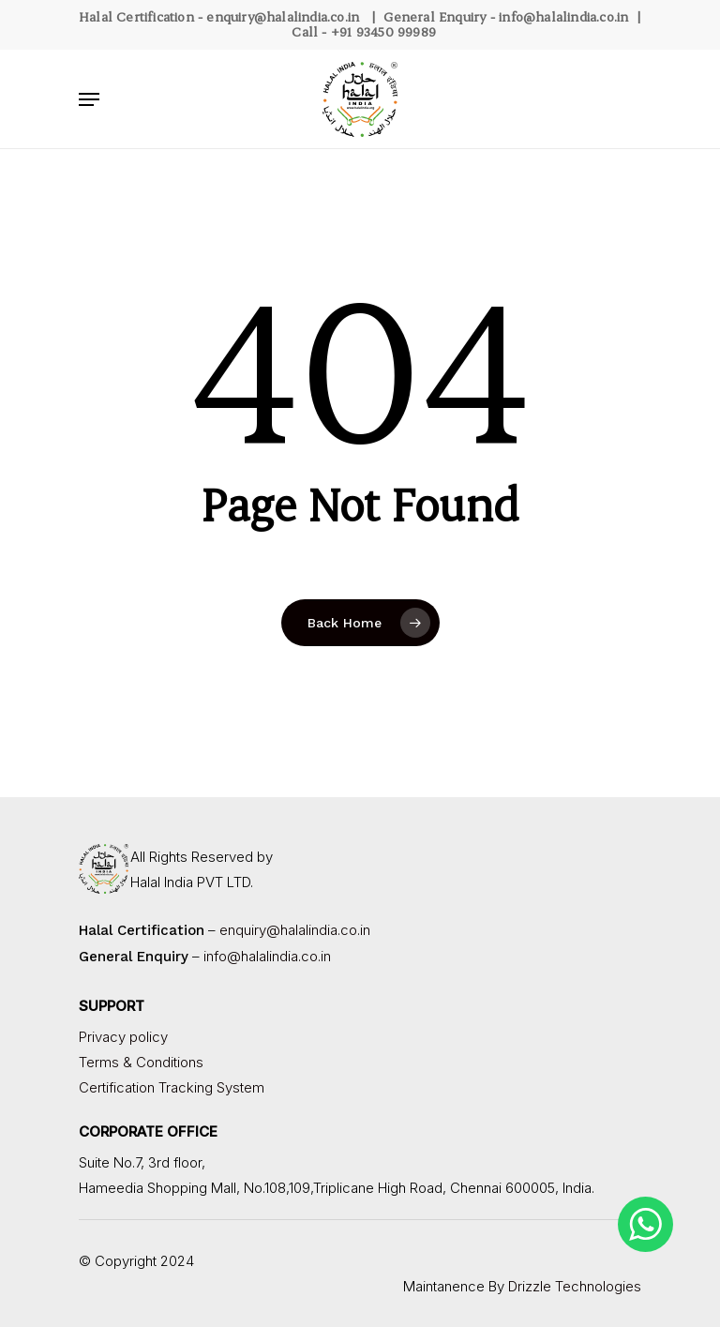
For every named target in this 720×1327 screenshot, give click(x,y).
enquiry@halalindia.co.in (282, 16)
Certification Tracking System (171, 1087)
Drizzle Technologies (574, 1286)
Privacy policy (123, 1037)
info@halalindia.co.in (563, 16)
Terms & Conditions (141, 1062)
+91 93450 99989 (383, 31)
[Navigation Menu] (89, 99)
